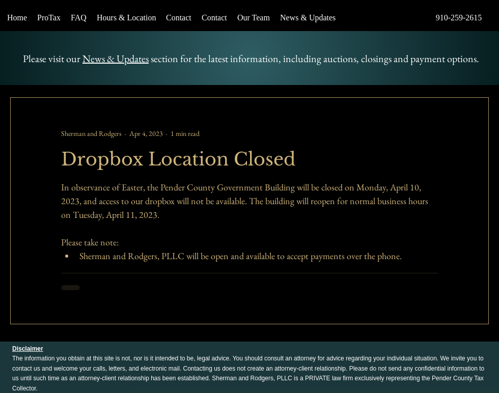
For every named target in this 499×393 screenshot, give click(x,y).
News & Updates (115, 58)
